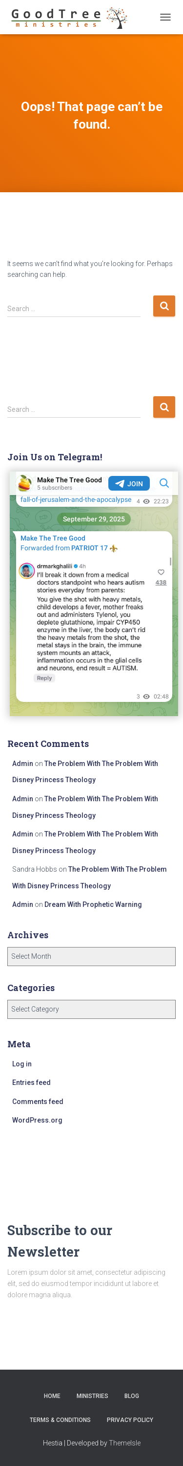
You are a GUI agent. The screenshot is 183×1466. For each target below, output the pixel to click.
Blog (131, 1396)
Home (52, 1396)
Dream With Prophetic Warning (93, 904)
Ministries (92, 1396)
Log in (22, 1064)
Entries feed (31, 1082)
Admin (22, 763)
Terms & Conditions (60, 1420)
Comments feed (37, 1101)
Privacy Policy (130, 1420)
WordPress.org (37, 1120)
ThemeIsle (125, 1443)
